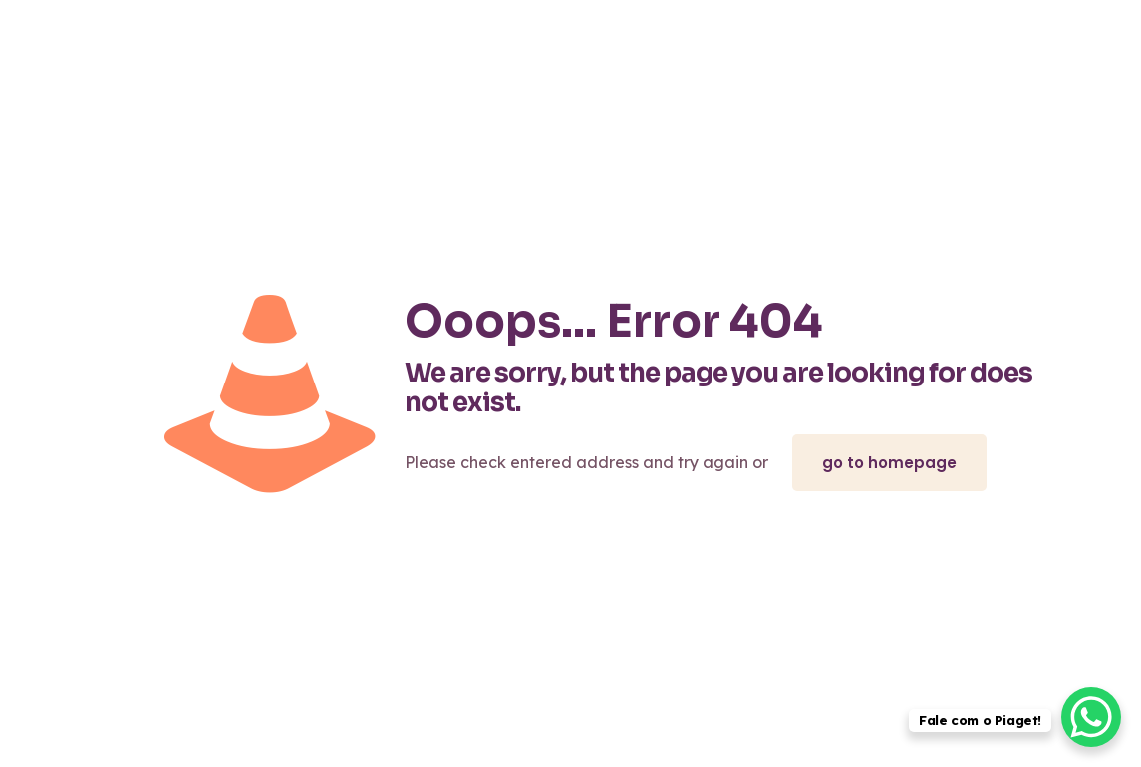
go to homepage (889, 462)
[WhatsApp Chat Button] (1091, 717)
